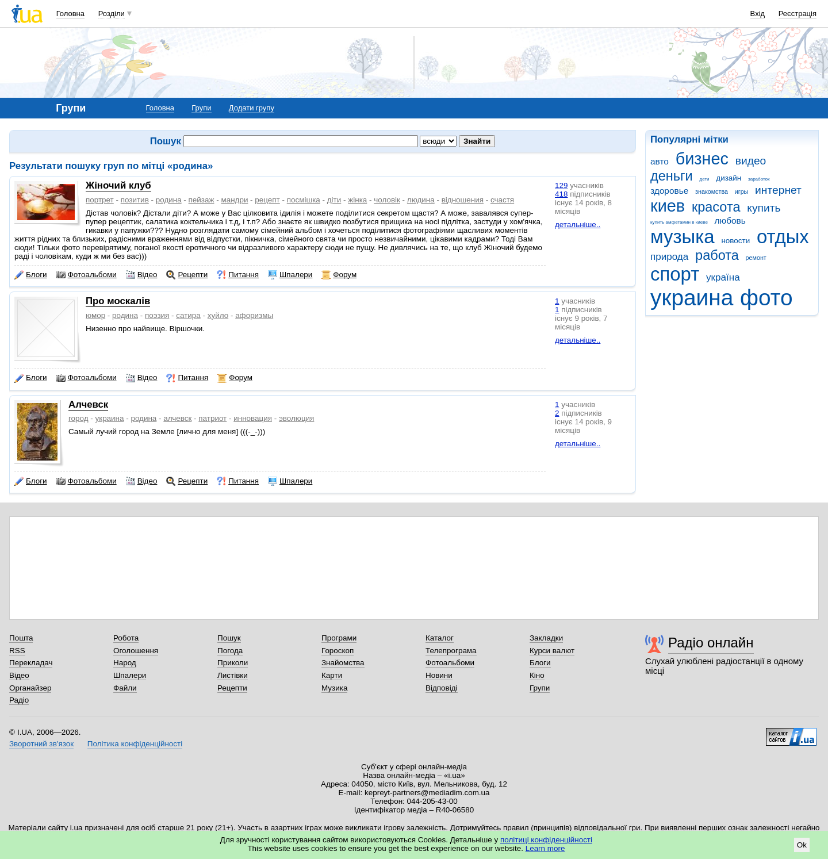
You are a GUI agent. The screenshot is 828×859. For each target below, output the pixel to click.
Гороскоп (337, 650)
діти (334, 199)
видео (750, 161)
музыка (682, 236)
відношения (463, 199)
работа (717, 255)
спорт (674, 274)
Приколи (232, 662)
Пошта (21, 638)
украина (691, 297)
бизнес (702, 158)
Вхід (757, 13)
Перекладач (30, 662)
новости (735, 240)
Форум (338, 274)
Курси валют (552, 650)
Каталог (439, 638)
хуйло (218, 315)
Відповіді (441, 688)
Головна (70, 13)
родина (169, 199)
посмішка (303, 199)
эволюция (296, 418)
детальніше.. (577, 224)
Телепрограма (451, 650)
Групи (201, 107)
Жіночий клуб (118, 185)
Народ (124, 662)
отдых (783, 236)
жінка (357, 199)
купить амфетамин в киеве (679, 222)
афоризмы (254, 315)
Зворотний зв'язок (41, 743)
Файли (125, 688)
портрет (100, 199)
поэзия (157, 315)
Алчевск (88, 404)
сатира (188, 315)
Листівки (232, 675)
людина (421, 199)
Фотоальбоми (86, 274)
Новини (439, 675)
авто (659, 161)
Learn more (545, 848)
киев (667, 206)
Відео (142, 274)
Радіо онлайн (711, 642)
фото (766, 297)
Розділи (111, 13)
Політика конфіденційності (134, 743)
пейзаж (201, 199)
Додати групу (251, 107)
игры (742, 191)
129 (561, 185)
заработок (759, 179)
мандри (234, 199)
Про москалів (118, 301)
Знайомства (343, 662)
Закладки (546, 638)
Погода (230, 650)
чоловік (387, 199)
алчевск (177, 418)
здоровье (669, 190)
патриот (212, 418)
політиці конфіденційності (546, 839)
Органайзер (30, 688)
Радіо (19, 700)
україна (723, 277)
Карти (331, 675)
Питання (238, 274)
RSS (17, 650)
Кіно (537, 675)
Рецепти (187, 274)
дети (705, 179)
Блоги (30, 274)
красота (716, 207)
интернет (778, 190)
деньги (671, 175)
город (78, 418)
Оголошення (135, 650)
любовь (730, 220)
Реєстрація (797, 13)
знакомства (711, 191)
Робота (126, 638)
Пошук (229, 638)
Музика (334, 688)
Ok (802, 845)
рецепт (267, 199)
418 (561, 194)
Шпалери (290, 274)
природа (669, 256)
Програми (338, 638)
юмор (95, 315)
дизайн (728, 178)
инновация (252, 418)
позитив (135, 199)
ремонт (756, 257)
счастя (502, 199)
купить (763, 208)
